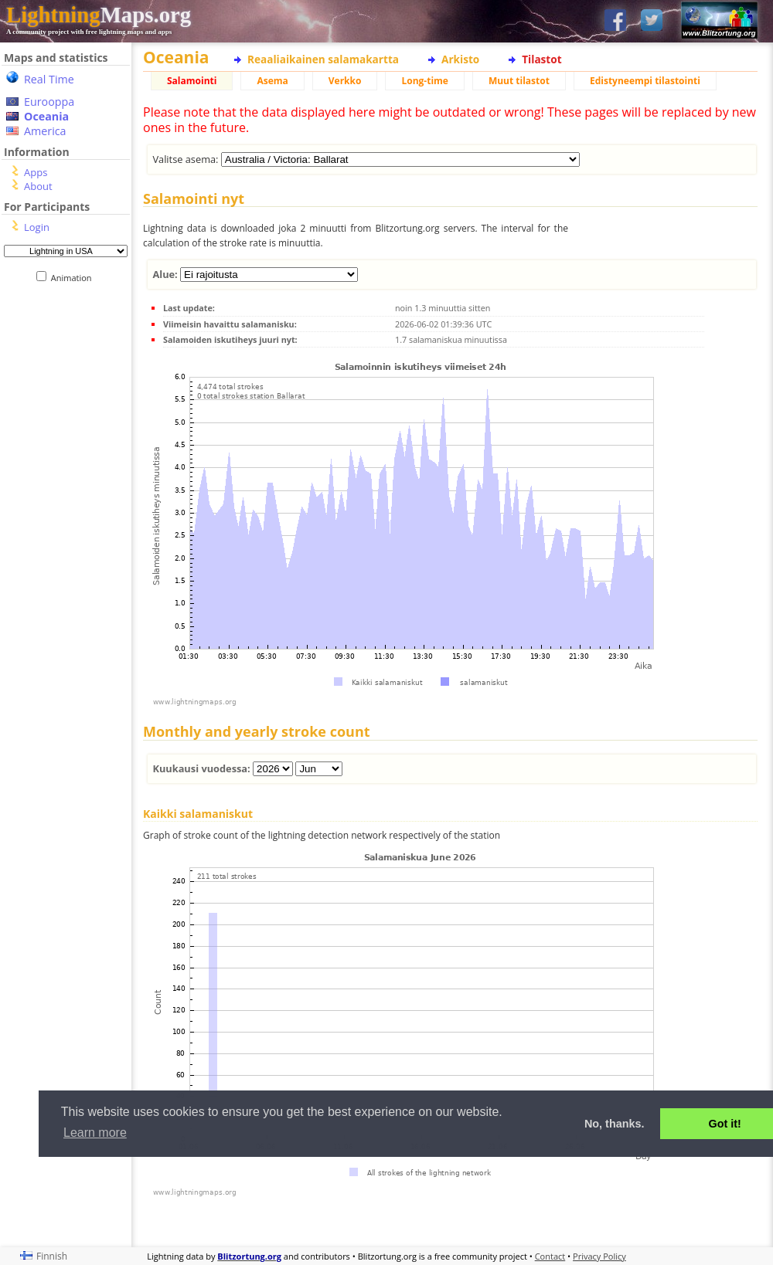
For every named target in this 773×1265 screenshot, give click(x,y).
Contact (550, 1256)
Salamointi (191, 80)
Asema (272, 80)
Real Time (49, 79)
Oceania (46, 116)
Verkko (345, 80)
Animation (74, 277)
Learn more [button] (95, 1132)
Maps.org (98, 14)
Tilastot (541, 59)
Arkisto (460, 59)
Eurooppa (49, 101)
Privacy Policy (599, 1256)
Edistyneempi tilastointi (645, 80)
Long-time (424, 80)
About (38, 186)
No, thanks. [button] (614, 1123)
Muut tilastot (519, 80)
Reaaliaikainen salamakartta (323, 59)
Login (36, 227)
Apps (35, 172)
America (45, 131)
